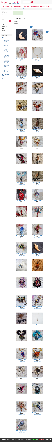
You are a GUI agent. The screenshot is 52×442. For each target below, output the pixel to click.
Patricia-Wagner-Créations (21, 60)
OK (10, 21)
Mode (5, 70)
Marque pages (6, 56)
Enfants (5, 62)
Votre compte (40, 2)
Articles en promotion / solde (5, 16)
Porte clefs (5, 61)
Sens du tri (3, 28)
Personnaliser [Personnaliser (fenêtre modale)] (47, 439)
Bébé (4, 44)
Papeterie (5, 71)
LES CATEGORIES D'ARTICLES (16, 6)
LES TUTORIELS (27, 6)
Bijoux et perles (37, 60)
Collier (6, 55)
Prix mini (2, 20)
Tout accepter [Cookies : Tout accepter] (35, 439)
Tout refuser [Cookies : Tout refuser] (41, 439)
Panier (44, 2)
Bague (5, 49)
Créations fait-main (6, 37)
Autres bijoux (7, 46)
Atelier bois (37, 78)
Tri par (3, 24)
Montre (5, 57)
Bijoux (5, 45)
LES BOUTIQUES (6, 6)
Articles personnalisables (4, 12)
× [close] (21, 11)
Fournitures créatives (6, 74)
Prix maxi (6, 20)
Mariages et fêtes (6, 67)
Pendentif (6, 60)
